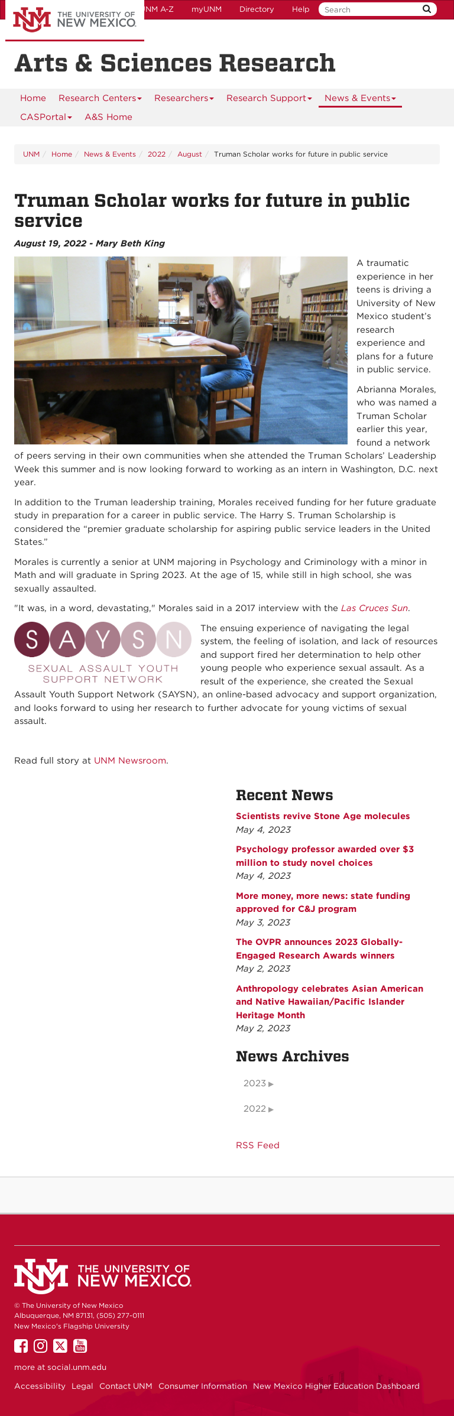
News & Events (361, 100)
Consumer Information (202, 1386)
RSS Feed (258, 1145)
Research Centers (100, 100)
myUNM (207, 9)
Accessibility (40, 1386)
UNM (31, 154)
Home (33, 98)
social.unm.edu (76, 1367)
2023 (255, 1083)
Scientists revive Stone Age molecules (323, 816)
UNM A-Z (157, 9)
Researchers (184, 100)
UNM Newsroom (130, 760)
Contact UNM (126, 1386)
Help (301, 9)
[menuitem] (33, 98)
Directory (256, 9)
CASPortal (46, 119)
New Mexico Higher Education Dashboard (336, 1386)
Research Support (269, 100)
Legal (82, 1386)
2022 (157, 154)
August (189, 154)
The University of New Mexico (74, 20)
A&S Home (108, 117)
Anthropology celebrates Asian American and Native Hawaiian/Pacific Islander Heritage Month (329, 1002)
